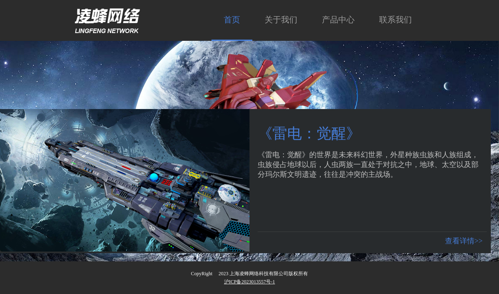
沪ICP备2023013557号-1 (249, 282)
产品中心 (338, 19)
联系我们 (395, 19)
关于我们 (281, 19)
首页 (232, 19)
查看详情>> (464, 241)
